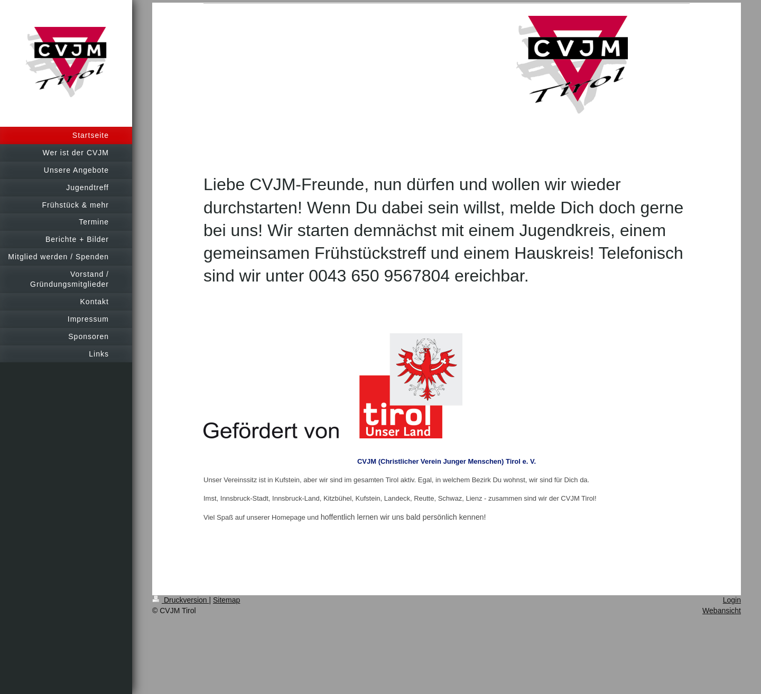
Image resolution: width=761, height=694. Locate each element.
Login (732, 600)
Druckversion (180, 600)
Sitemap (226, 600)
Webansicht (721, 610)
